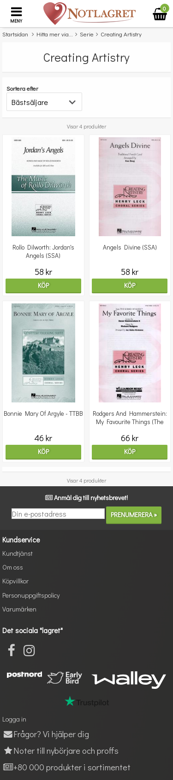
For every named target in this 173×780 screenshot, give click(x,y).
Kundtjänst (17, 553)
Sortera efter (22, 88)
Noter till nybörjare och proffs (60, 750)
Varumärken (19, 609)
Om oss (12, 567)
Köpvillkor (15, 580)
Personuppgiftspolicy (31, 595)
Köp (43, 285)
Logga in (14, 719)
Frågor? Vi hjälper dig (45, 733)
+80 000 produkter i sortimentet (66, 767)
